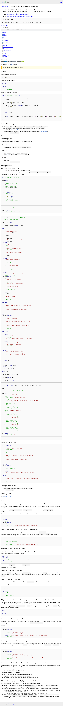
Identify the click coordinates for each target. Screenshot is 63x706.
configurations (44, 131)
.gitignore (5, 45)
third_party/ (5, 42)
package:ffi (55, 573)
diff (32, 16)
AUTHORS (5, 48)
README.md (6, 56)
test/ (4, 39)
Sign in (60, 2)
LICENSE (3, 25)
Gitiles (8, 704)
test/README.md (7, 496)
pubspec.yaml (6, 55)
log (35, 9)
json (60, 703)
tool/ (4, 43)
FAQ (6, 135)
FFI (12, 64)
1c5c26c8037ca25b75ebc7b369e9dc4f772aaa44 (18, 16)
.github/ (4, 32)
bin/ (4, 34)
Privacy (12, 704)
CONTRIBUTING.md (7, 52)
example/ (5, 35)
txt (57, 703)
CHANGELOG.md (7, 50)
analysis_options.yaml (8, 47)
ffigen (7, 7)
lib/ (3, 37)
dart (2, 7)
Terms (16, 704)
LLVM (7, 154)
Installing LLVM (14, 129)
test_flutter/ (5, 40)
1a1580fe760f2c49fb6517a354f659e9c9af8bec (18, 14)
